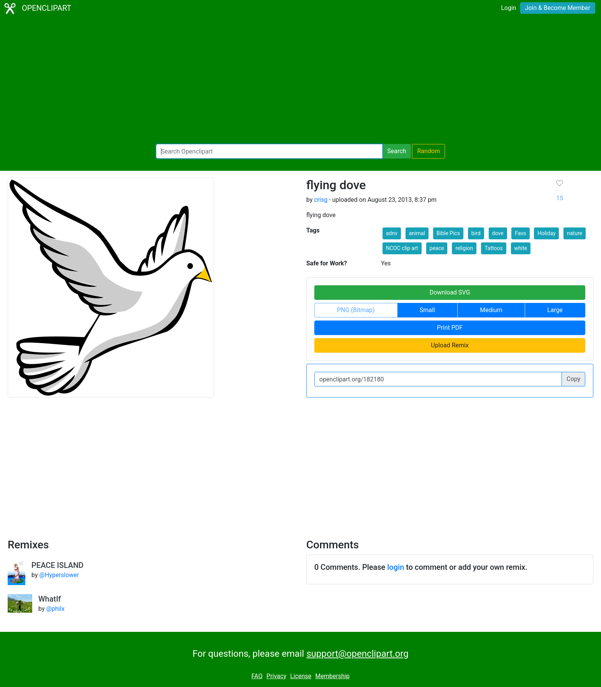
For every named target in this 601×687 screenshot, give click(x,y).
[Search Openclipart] (269, 151)
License (300, 676)
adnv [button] (391, 233)
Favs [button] (520, 233)
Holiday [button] (546, 233)
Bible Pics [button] (448, 233)
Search (396, 151)
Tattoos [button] (493, 248)
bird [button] (476, 233)
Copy (573, 379)
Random (428, 151)
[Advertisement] (300, 80)
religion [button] (464, 248)
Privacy (276, 676)
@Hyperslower (59, 575)
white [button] (520, 248)
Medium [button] (491, 310)
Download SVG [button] (450, 292)
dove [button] (498, 233)
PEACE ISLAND (57, 565)
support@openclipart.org (357, 653)
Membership (332, 676)
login (395, 567)
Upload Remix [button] (449, 345)
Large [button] (555, 310)
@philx (55, 608)
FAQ (257, 676)
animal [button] (417, 233)
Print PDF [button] (450, 327)
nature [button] (574, 233)
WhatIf (49, 599)
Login (508, 7)
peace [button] (437, 248)
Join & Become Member (557, 7)
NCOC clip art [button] (402, 248)
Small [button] (427, 310)
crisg (320, 199)
